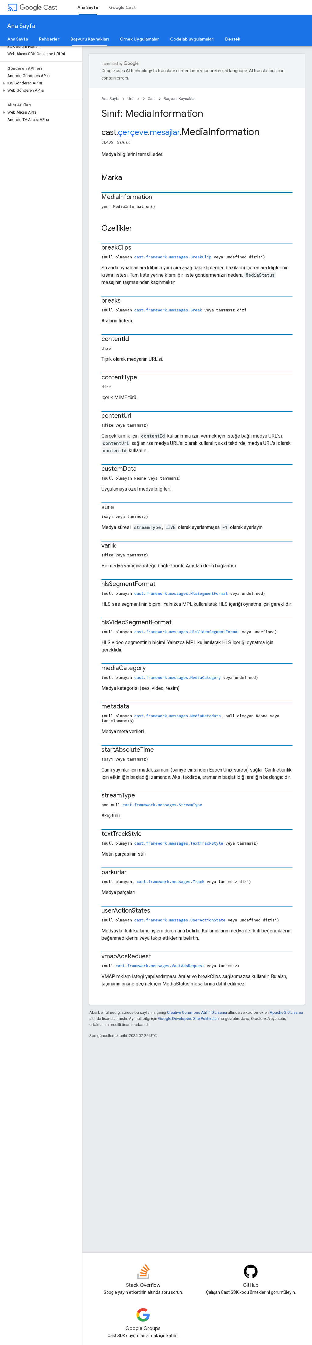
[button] (40, 83)
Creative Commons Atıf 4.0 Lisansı (197, 1012)
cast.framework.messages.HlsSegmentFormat (181, 593)
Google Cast (122, 7)
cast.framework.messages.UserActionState (179, 919)
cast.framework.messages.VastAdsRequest (159, 965)
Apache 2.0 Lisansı (286, 1012)
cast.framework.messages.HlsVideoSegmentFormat (187, 631)
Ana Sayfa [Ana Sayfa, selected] (87, 7)
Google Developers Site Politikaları (188, 1018)
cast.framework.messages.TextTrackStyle (178, 843)
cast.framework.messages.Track (170, 881)
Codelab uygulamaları (192, 39)
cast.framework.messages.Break (168, 309)
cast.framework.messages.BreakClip (172, 256)
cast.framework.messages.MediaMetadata (177, 715)
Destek (232, 39)
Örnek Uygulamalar (139, 39)
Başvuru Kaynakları (180, 98)
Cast (38, 7)
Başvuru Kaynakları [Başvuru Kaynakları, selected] (89, 39)
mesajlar (165, 132)
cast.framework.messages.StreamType (162, 804)
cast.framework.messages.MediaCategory (177, 677)
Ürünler (133, 98)
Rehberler (49, 39)
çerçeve (133, 132)
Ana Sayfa (21, 26)
